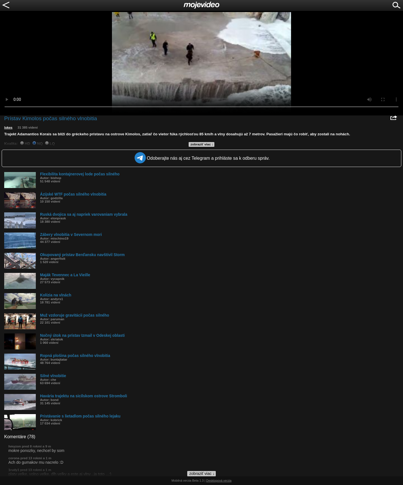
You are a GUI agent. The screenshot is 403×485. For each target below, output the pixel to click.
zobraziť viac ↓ (202, 144)
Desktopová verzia (219, 480)
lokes (8, 127)
